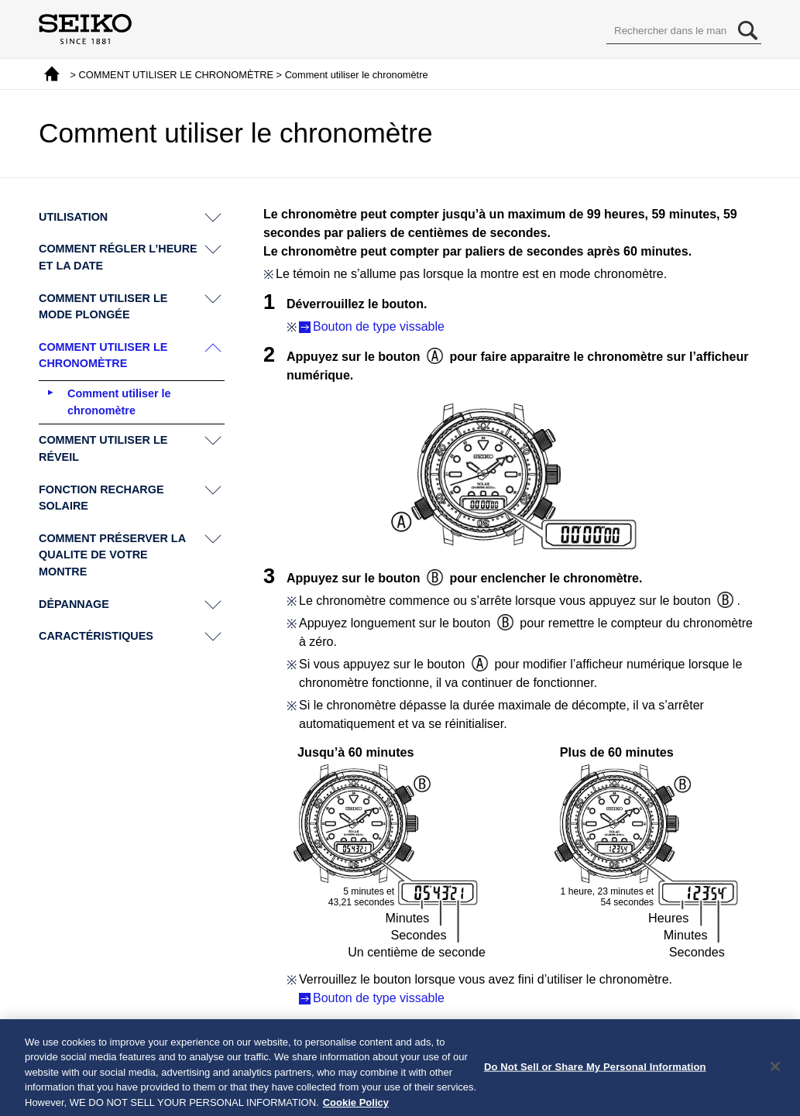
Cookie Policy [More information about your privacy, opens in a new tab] (356, 1108)
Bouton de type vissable (379, 326)
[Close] (775, 1072)
